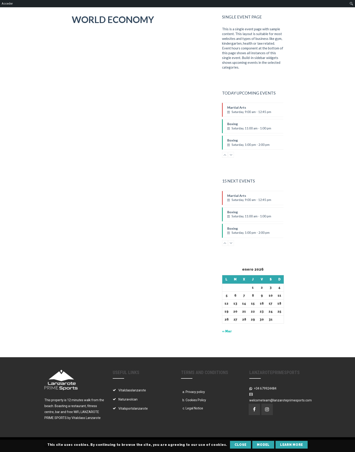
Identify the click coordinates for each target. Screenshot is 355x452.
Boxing (258, 127)
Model (263, 445)
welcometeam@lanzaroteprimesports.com (280, 400)
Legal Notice (194, 408)
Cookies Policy (196, 400)
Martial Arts (258, 111)
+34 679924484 (264, 388)
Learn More (291, 445)
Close (241, 445)
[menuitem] (351, 3)
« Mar (227, 331)
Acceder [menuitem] (7, 3)
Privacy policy (195, 392)
